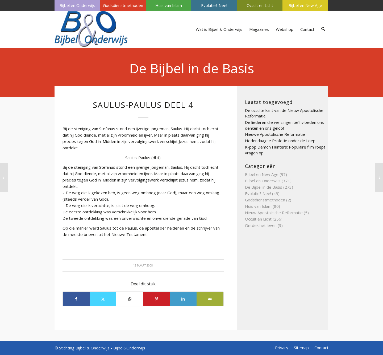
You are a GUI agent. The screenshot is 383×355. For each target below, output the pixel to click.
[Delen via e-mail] (210, 299)
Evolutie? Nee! (214, 5)
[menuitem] (77, 5)
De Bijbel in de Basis (191, 68)
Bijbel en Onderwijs (77, 5)
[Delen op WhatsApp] (129, 299)
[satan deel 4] (4, 177)
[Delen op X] (103, 299)
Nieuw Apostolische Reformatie (274, 212)
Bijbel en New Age (305, 5)
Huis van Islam (168, 5)
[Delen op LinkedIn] (183, 299)
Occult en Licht (260, 5)
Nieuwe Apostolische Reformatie (275, 134)
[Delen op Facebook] (76, 299)
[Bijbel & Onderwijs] (91, 29)
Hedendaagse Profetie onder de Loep (280, 140)
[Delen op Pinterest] (156, 299)
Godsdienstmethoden (123, 5)
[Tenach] (379, 177)
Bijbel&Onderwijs (129, 347)
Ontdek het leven (261, 225)
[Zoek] (323, 29)
